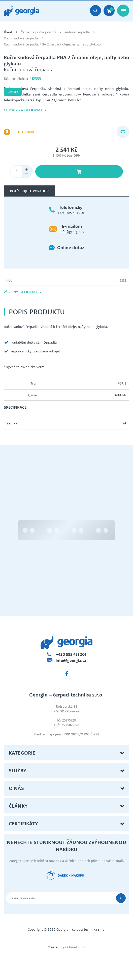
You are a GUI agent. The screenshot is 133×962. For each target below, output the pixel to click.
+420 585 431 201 (70, 212)
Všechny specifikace (23, 292)
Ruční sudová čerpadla (21, 38)
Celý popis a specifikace (25, 110)
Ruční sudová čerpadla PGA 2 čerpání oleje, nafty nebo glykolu (52, 44)
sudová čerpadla (77, 32)
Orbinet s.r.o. (75, 947)
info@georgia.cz (71, 231)
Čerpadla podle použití (38, 32)
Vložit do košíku (79, 171)
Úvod (8, 32)
